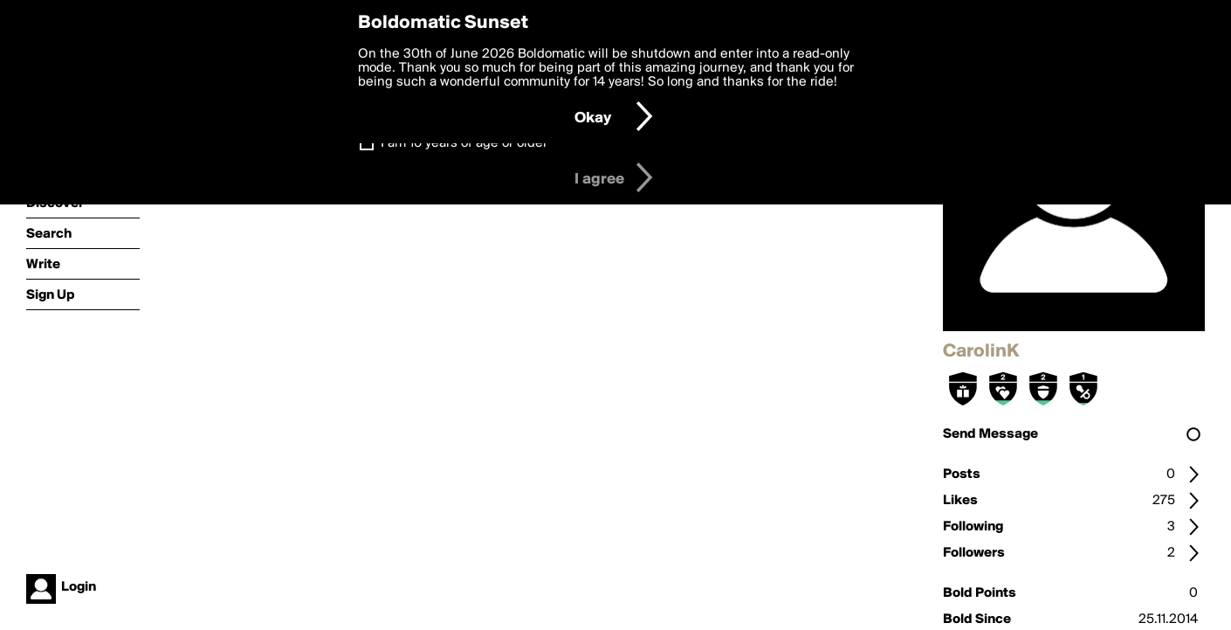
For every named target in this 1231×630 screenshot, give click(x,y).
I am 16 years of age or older (464, 143)
